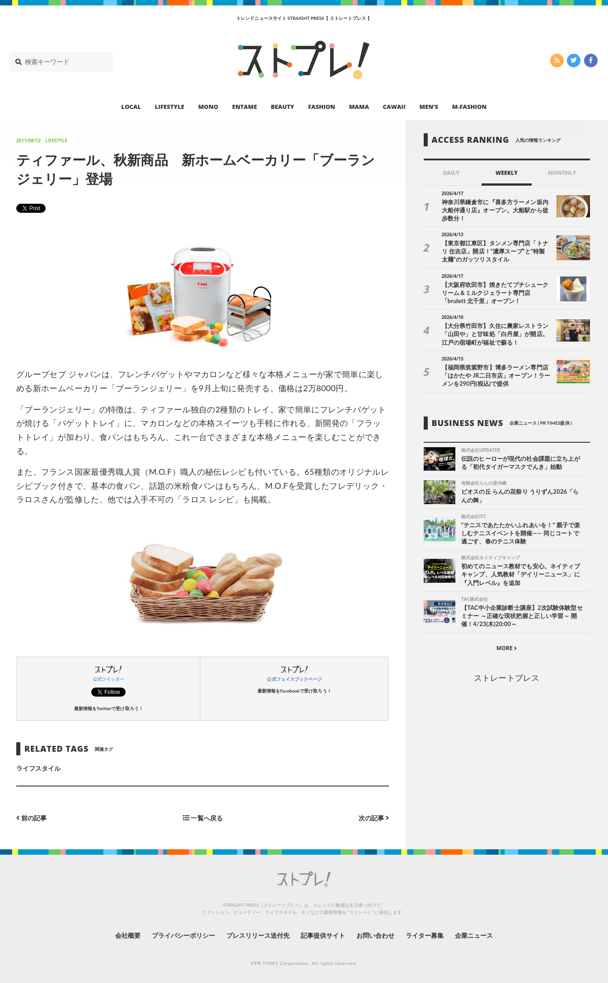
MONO (208, 107)
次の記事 (374, 818)
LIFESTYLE (169, 107)
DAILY (451, 173)
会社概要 (127, 935)
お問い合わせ (375, 935)
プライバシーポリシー (183, 935)
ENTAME (244, 107)
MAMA (359, 107)
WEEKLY (507, 173)
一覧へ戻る (203, 818)
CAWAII (394, 107)
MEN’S (428, 107)
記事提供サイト (323, 935)
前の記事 (31, 818)
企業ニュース (474, 935)
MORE (506, 648)
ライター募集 (425, 935)
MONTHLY (562, 173)
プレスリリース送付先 (258, 935)
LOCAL (131, 107)
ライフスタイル (38, 768)
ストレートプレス (506, 678)
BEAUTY (283, 107)
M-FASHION (469, 107)
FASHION (321, 107)
